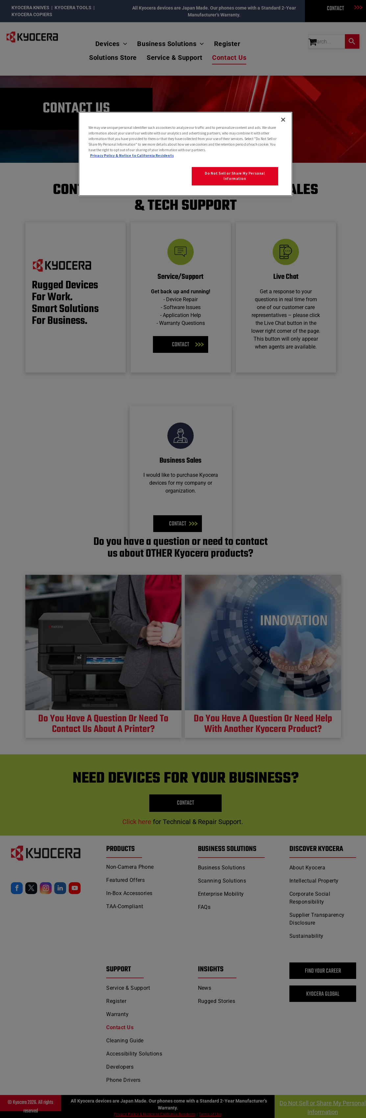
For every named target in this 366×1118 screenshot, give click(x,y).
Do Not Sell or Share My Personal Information (235, 176)
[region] (185, 154)
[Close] (283, 119)
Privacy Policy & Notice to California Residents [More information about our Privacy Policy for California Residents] (132, 155)
